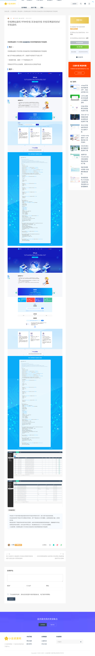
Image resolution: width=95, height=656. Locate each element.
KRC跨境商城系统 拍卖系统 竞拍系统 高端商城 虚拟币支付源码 (50, 557)
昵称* (8, 585)
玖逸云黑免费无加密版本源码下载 (84, 108)
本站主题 (44, 644)
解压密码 (29, 644)
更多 (42, 7)
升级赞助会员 (74, 28)
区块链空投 (26, 42)
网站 (47, 585)
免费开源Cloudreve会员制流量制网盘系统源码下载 (85, 159)
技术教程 (24, 7)
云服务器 (44, 641)
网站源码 (20, 11)
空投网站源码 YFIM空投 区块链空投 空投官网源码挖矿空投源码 (32, 527)
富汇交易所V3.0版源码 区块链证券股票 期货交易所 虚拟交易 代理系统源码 (19, 557)
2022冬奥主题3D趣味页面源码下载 (84, 148)
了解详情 (52, 624)
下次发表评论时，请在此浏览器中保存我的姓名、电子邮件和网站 (30, 594)
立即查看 (42, 624)
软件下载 (33, 7)
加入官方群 (79, 46)
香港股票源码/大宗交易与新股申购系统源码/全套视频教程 (85, 182)
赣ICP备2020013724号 (57, 653)
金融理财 (21, 18)
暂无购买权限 (79, 42)
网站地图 (29, 641)
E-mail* (29, 585)
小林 (10, 18)
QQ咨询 (79, 57)
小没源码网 (13, 11)
